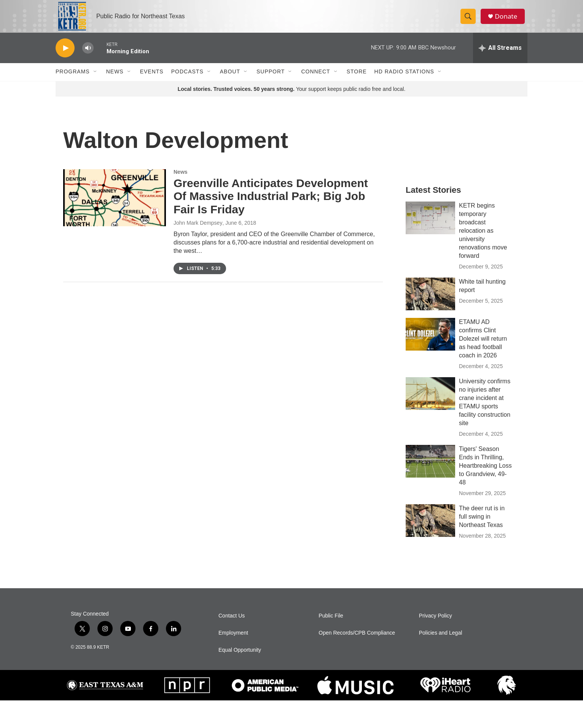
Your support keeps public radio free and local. (292, 96)
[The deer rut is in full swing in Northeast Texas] (430, 527)
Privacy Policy (435, 623)
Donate (508, 20)
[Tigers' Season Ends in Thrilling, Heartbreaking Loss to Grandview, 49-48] (430, 468)
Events (152, 79)
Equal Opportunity (239, 657)
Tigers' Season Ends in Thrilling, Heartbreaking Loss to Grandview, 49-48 (485, 473)
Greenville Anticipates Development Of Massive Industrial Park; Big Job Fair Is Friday (271, 203)
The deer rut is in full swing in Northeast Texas (482, 523)
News (115, 79)
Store (357, 79)
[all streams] (500, 55)
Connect (315, 79)
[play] (65, 55)
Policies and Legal (440, 640)
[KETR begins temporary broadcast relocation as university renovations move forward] (430, 225)
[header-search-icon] (469, 20)
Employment (233, 640)
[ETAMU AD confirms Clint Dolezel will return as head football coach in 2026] (430, 341)
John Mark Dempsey (198, 230)
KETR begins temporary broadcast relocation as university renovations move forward (483, 238)
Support (270, 79)
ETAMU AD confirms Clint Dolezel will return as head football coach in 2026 (483, 346)
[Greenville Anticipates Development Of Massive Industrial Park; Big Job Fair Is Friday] (114, 204)
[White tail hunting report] (430, 301)
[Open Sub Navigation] (95, 79)
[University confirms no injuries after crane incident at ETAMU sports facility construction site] (430, 400)
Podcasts (187, 79)
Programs (73, 79)
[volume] (87, 55)
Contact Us (231, 623)
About (230, 79)
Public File (331, 623)
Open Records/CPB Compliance (357, 640)
